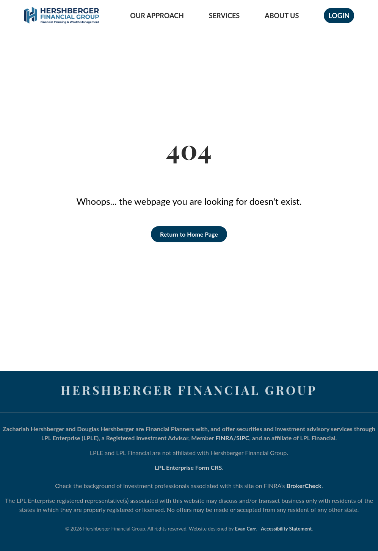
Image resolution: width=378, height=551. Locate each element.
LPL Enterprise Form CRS (188, 467)
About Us (282, 15)
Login (339, 15)
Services (224, 15)
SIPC (242, 437)
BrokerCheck (304, 485)
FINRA (224, 437)
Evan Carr (245, 529)
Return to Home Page (189, 234)
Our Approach (157, 15)
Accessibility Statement (286, 529)
